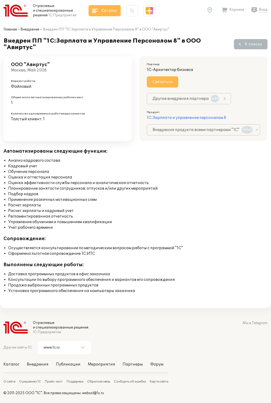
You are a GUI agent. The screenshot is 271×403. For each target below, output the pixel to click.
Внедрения (30, 29)
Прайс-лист (54, 381)
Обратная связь (98, 381)
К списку (253, 44)
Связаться (162, 82)
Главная (10, 29)
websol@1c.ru (93, 393)
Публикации (68, 364)
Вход (263, 10)
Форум (156, 364)
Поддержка (74, 381)
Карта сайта (159, 381)
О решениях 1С (30, 381)
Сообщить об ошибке (130, 381)
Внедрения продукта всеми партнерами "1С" (203, 130)
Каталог (11, 364)
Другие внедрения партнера (186, 98)
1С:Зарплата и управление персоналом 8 (186, 117)
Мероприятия (101, 364)
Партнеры (133, 364)
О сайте (9, 381)
